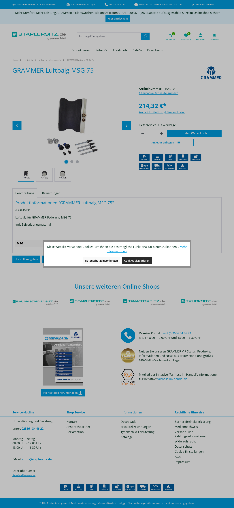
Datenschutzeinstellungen (101, 260)
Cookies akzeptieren (137, 260)
